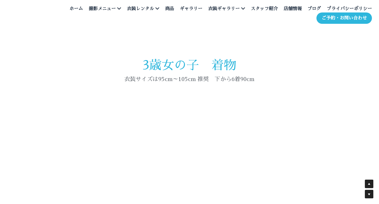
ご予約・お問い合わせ (338, 20)
